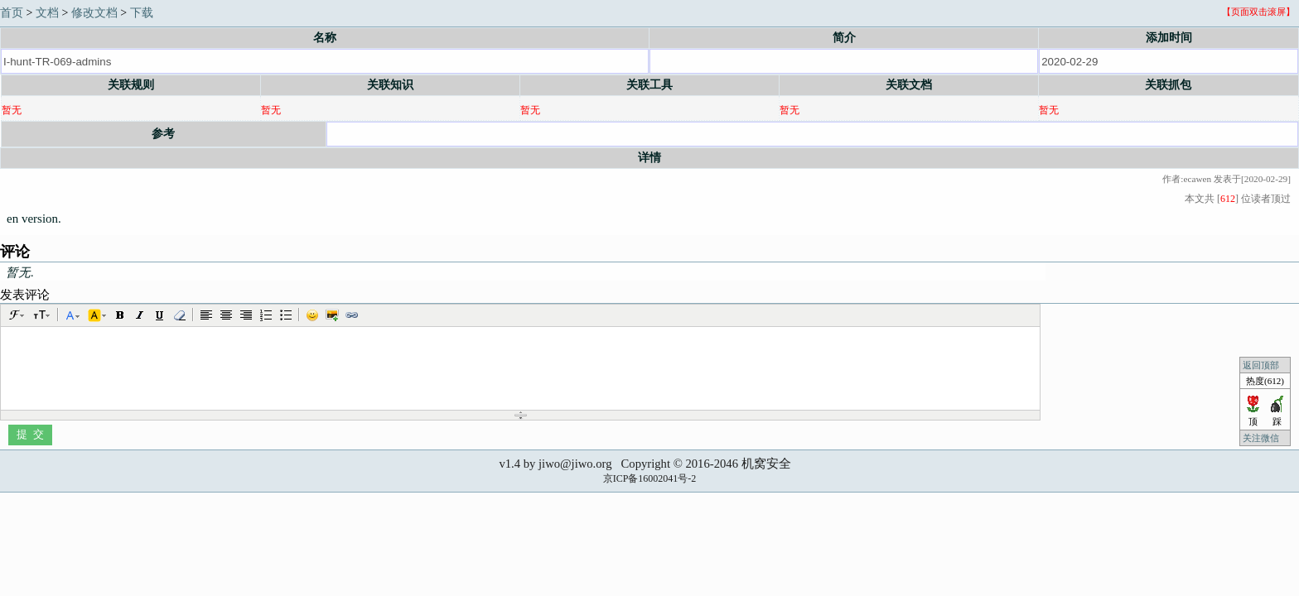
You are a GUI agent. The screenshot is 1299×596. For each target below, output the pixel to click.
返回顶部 (1261, 365)
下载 (141, 13)
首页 (11, 13)
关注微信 (1262, 438)
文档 (47, 13)
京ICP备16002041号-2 (650, 478)
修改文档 (94, 13)
